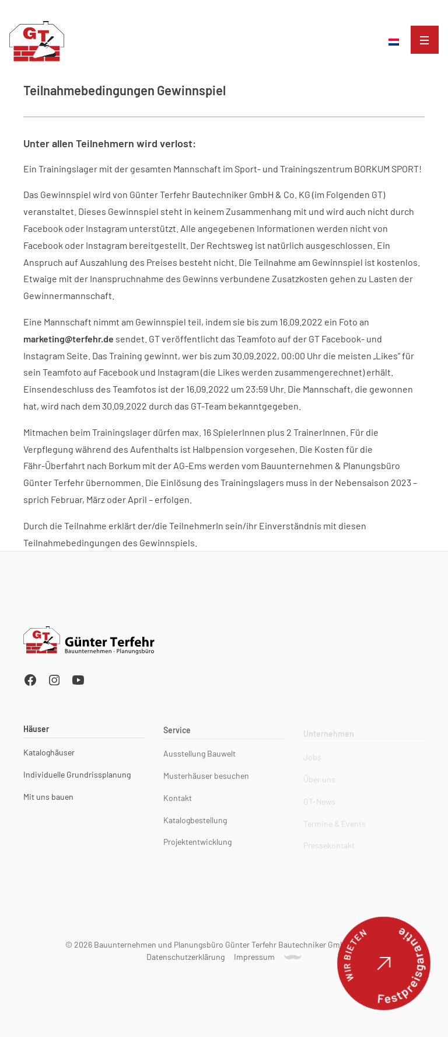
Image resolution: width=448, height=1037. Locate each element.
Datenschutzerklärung (185, 958)
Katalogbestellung (195, 824)
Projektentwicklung (197, 846)
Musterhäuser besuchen (206, 780)
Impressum (254, 958)
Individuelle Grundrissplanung (77, 776)
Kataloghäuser (49, 754)
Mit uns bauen (48, 798)
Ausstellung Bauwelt (199, 757)
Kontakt (177, 802)
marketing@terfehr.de (68, 338)
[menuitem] (393, 42)
